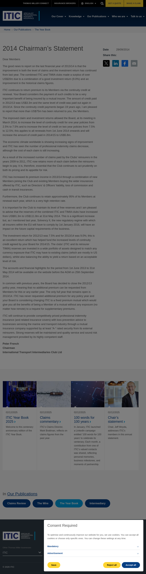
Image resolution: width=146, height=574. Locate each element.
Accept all (131, 565)
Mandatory (53, 546)
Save (53, 565)
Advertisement (55, 553)
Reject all (112, 565)
